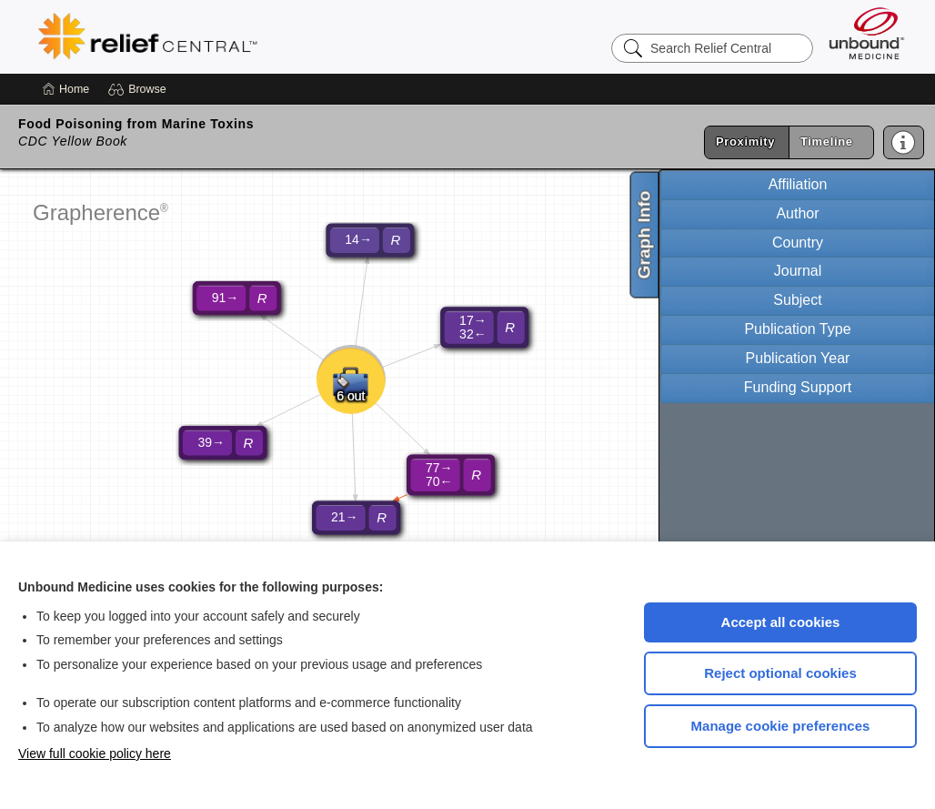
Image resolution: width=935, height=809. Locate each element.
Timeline (826, 141)
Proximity (745, 141)
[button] (139, 89)
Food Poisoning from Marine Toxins (136, 123)
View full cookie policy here (94, 753)
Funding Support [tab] (797, 387)
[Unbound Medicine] (867, 33)
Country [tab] (797, 242)
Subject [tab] (797, 300)
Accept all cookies (780, 622)
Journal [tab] (797, 270)
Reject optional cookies (780, 673)
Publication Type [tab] (797, 329)
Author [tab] (797, 213)
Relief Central (260, 36)
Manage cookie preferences (780, 725)
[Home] (66, 89)
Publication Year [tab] (798, 358)
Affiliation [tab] (798, 184)
